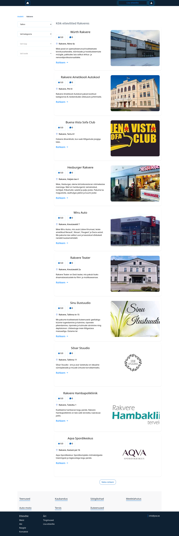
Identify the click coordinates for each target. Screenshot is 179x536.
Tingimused (48, 520)
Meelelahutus (133, 498)
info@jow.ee (154, 516)
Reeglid (22, 528)
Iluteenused (97, 507)
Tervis (58, 507)
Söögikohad (97, 498)
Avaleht (20, 16)
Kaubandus (61, 498)
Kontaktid (23, 531)
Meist (21, 520)
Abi (20, 524)
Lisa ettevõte (49, 524)
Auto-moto (25, 507)
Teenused (24, 498)
